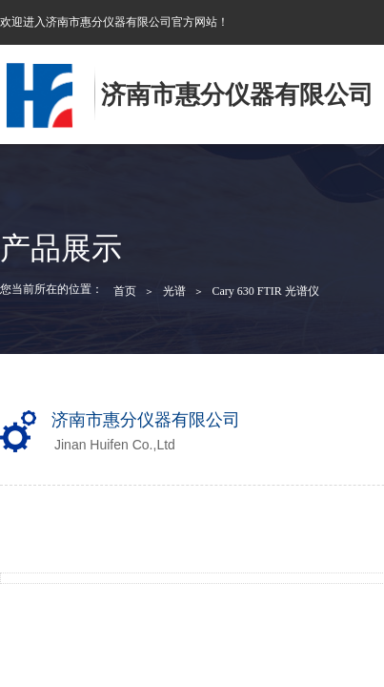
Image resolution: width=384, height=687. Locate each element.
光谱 (174, 291)
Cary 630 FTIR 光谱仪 (265, 291)
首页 (124, 291)
